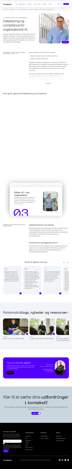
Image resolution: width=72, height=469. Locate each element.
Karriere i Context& (45, 438)
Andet (58, 432)
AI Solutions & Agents (23, 9)
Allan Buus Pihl (49, 364)
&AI (16, 4)
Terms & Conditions (60, 440)
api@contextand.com (48, 369)
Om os (50, 4)
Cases (35, 4)
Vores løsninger (21, 4)
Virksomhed (29, 432)
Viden (39, 4)
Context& (5, 9)
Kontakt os (10, 372)
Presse (26, 445)
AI (16, 9)
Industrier (30, 4)
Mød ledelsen (28, 440)
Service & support (29, 447)
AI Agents (31, 9)
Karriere (44, 4)
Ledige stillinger (44, 436)
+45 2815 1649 (49, 371)
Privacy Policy (59, 436)
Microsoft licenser (29, 449)
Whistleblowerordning (60, 438)
